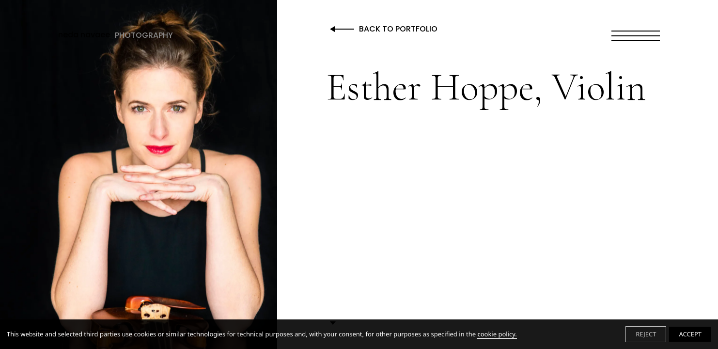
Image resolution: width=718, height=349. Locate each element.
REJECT (646, 334)
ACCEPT (690, 334)
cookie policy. (496, 334)
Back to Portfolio (398, 29)
